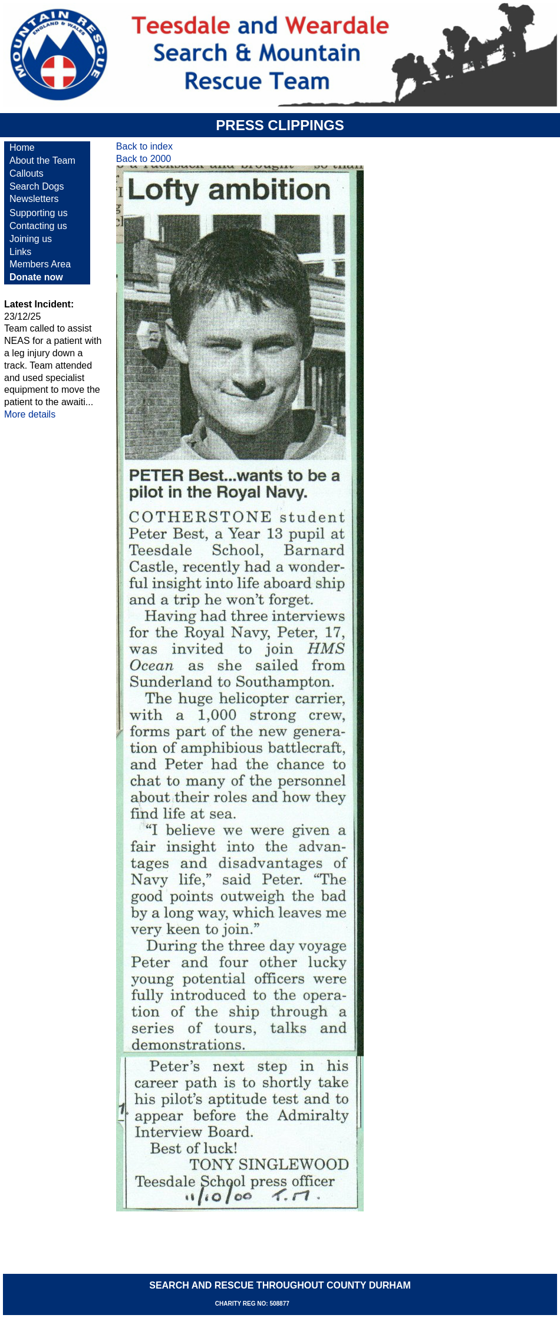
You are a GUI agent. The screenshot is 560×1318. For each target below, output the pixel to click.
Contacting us (38, 226)
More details (29, 414)
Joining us (30, 239)
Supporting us (38, 213)
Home (22, 148)
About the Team (42, 160)
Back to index (144, 146)
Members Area (40, 264)
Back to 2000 (143, 159)
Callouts (26, 173)
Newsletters (34, 199)
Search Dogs (36, 186)
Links (20, 252)
